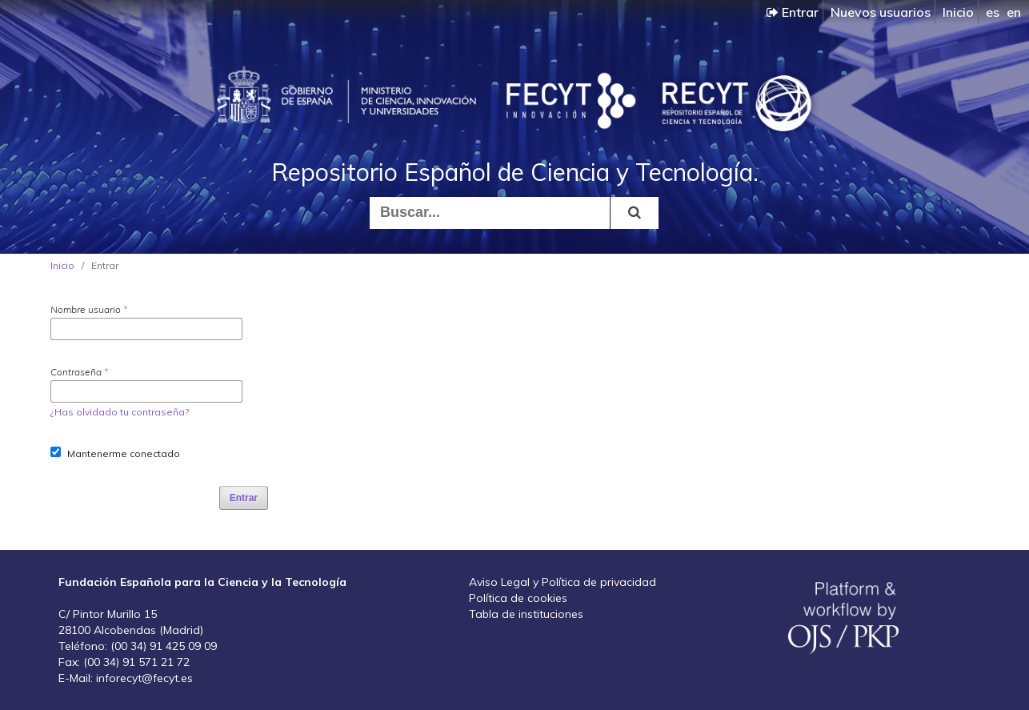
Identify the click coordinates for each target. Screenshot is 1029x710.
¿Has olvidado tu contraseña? (119, 412)
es (992, 12)
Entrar (793, 12)
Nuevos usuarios (881, 12)
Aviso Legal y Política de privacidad (562, 582)
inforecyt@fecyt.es (144, 678)
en (1014, 12)
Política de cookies (518, 598)
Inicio (958, 12)
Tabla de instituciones (526, 614)
